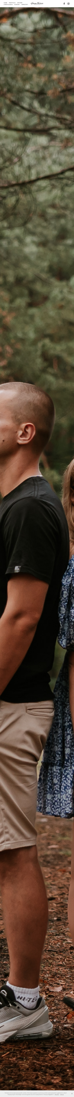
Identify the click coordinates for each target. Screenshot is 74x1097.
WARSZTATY (24, 4)
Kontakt (17, 4)
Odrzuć (62, 1094)
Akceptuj (57, 1094)
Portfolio (12, 3)
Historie (19, 3)
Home (5, 3)
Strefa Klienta (8, 4)
